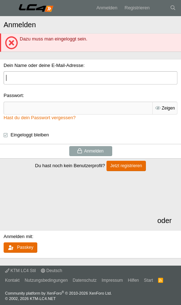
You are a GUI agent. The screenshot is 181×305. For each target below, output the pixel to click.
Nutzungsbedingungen (46, 280)
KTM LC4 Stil (20, 270)
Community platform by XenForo (58, 293)
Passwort (13, 95)
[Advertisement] (79, 200)
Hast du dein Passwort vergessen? (40, 117)
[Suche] (173, 8)
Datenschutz (85, 280)
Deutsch (51, 270)
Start (148, 280)
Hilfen (133, 280)
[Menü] (8, 8)
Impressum (112, 280)
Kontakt (12, 280)
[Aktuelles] (160, 8)
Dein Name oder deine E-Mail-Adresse (44, 65)
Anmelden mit (18, 236)
